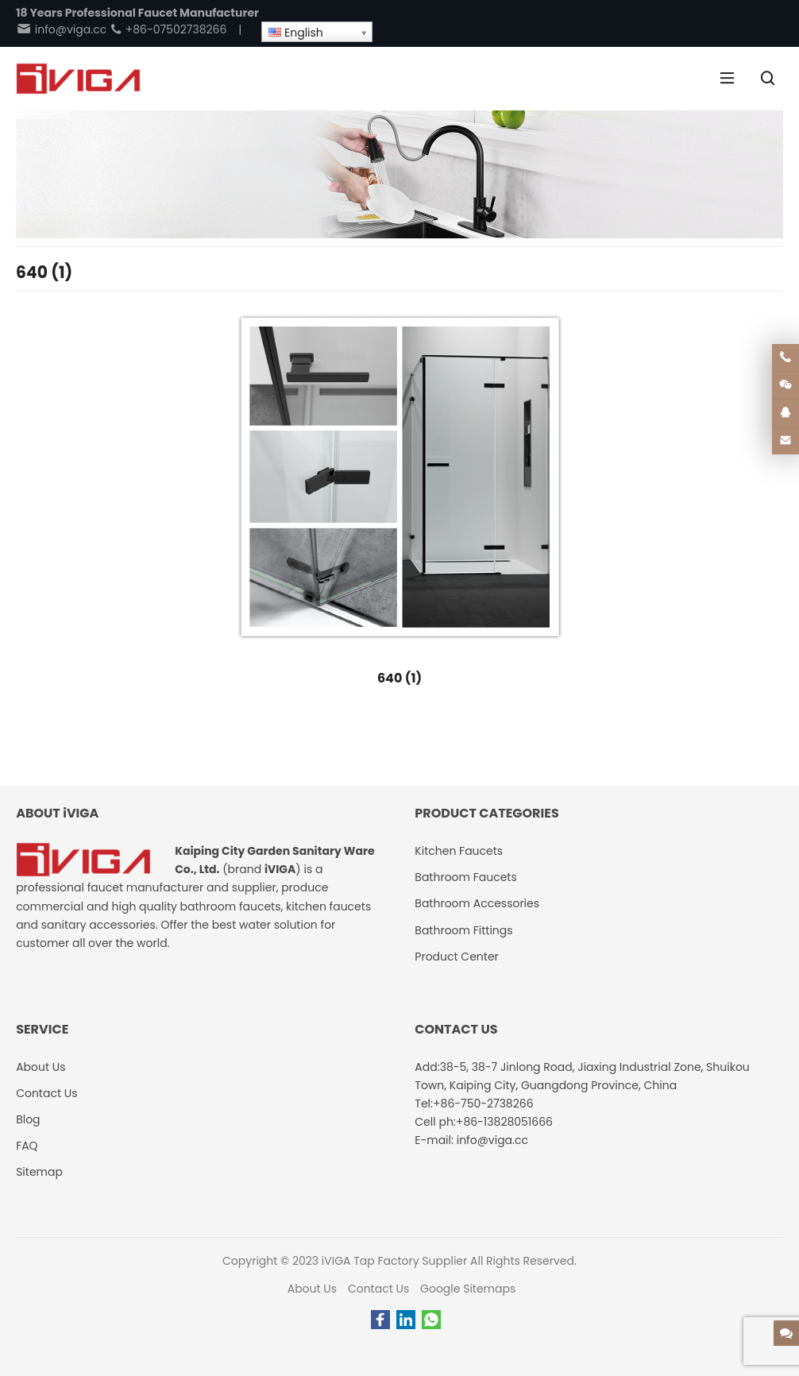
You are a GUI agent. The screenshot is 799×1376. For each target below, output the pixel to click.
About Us (312, 1289)
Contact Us (378, 1289)
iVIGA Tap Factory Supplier (394, 1261)
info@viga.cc (61, 29)
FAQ (27, 1146)
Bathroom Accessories (477, 903)
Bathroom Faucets (465, 877)
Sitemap (39, 1172)
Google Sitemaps (467, 1289)
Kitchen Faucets (459, 851)
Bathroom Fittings (463, 930)
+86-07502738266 (168, 29)
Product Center (457, 956)
